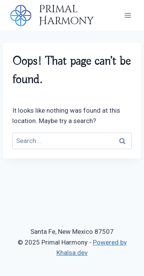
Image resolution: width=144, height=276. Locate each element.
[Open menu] (128, 15)
